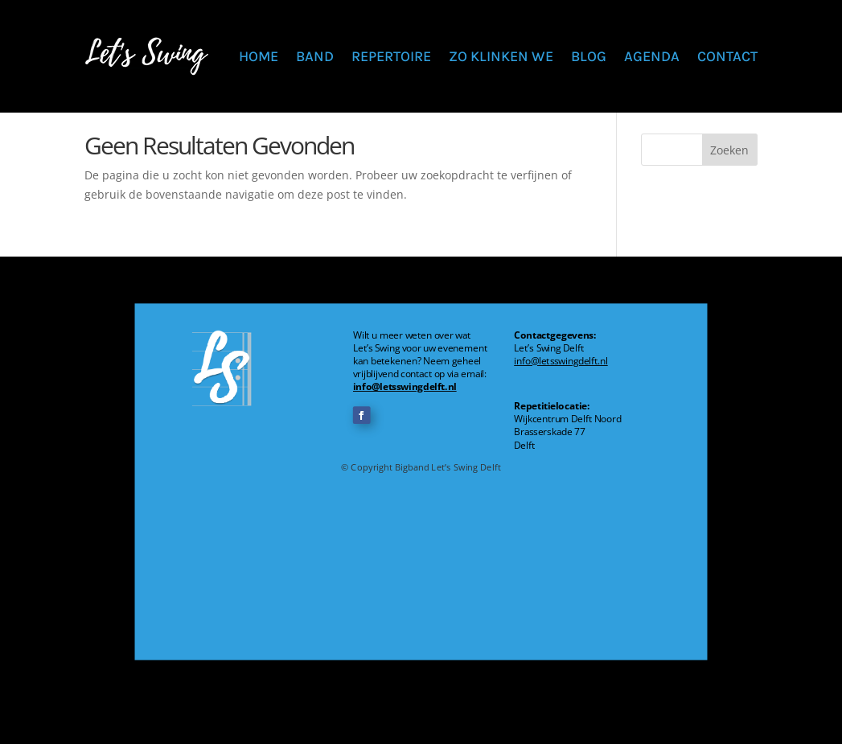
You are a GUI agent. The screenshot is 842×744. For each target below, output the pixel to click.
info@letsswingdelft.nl (405, 386)
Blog (588, 56)
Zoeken (729, 150)
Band (315, 56)
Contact (727, 56)
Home (258, 56)
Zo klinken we (501, 56)
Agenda (652, 56)
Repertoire (391, 56)
